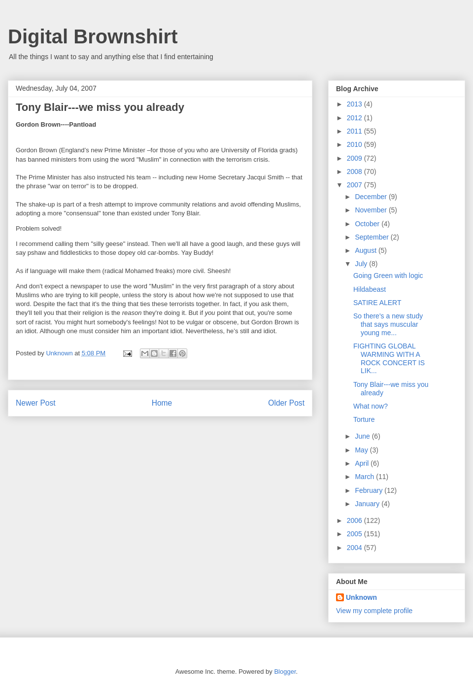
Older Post (286, 403)
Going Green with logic (388, 275)
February (369, 490)
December (371, 197)
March (365, 477)
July (362, 264)
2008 (355, 171)
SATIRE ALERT (377, 303)
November (371, 210)
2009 (355, 158)
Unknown (361, 597)
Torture (364, 419)
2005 (355, 534)
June (363, 436)
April (363, 463)
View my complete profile (374, 611)
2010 (355, 144)
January (368, 504)
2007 (355, 185)
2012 (355, 118)
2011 (355, 131)
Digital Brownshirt (92, 36)
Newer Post (36, 403)
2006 (355, 520)
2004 (355, 548)
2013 (355, 104)
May (362, 450)
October (368, 224)
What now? (370, 406)
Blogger (285, 671)
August (366, 250)
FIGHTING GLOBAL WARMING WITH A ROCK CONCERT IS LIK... (389, 358)
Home (162, 403)
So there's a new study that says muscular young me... (388, 324)
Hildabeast (369, 289)
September (372, 237)
